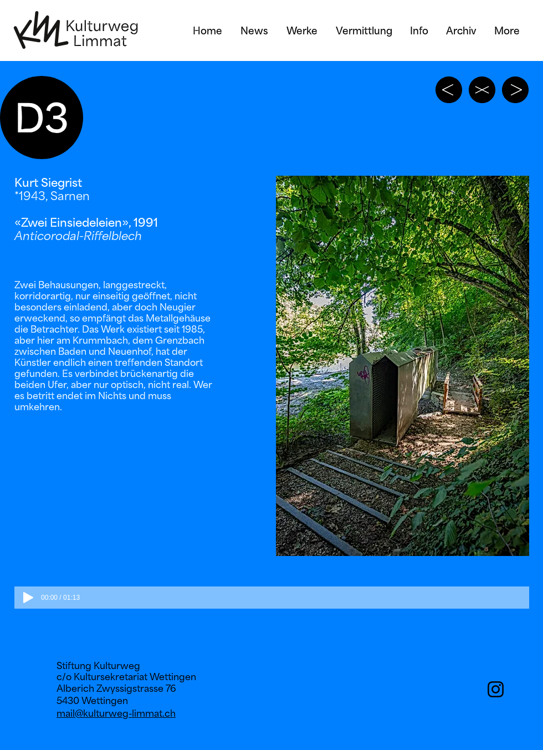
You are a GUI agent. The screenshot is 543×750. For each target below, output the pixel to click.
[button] (402, 366)
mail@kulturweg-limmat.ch (116, 713)
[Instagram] (495, 689)
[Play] (28, 597)
